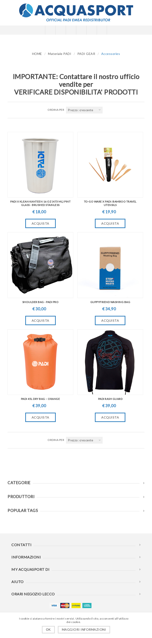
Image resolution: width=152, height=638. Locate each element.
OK (48, 629)
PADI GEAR (86, 54)
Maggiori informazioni (84, 629)
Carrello (81, 30)
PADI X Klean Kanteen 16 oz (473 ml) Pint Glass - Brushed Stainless (40, 203)
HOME (37, 54)
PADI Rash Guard (110, 399)
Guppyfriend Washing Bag (110, 302)
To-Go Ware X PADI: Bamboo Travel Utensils (110, 203)
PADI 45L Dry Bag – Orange (40, 399)
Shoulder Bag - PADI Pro (40, 302)
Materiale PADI (59, 54)
